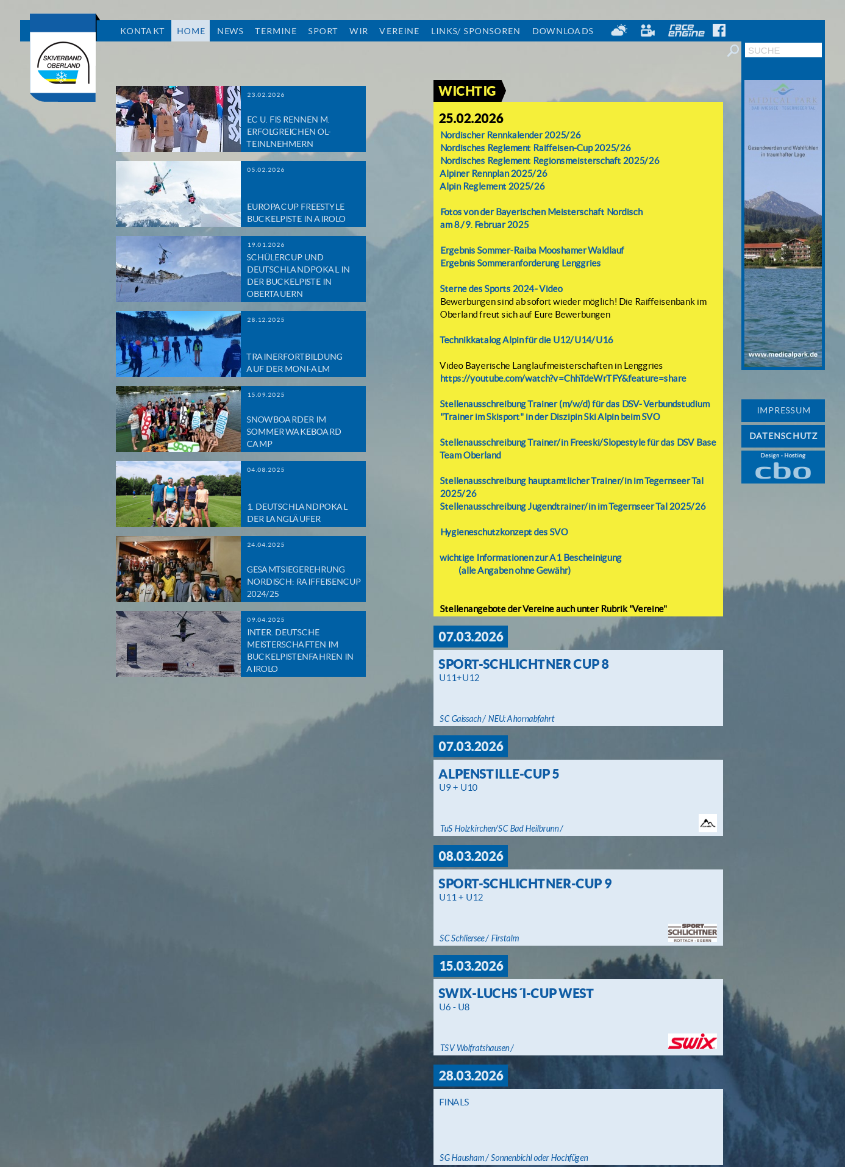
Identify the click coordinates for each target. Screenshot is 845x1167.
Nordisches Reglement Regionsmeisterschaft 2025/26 (549, 160)
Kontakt (142, 31)
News (229, 31)
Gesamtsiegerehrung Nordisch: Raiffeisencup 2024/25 (303, 582)
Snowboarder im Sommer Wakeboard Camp (293, 432)
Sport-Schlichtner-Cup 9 (524, 883)
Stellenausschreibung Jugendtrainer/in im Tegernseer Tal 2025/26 (572, 506)
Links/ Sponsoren (475, 31)
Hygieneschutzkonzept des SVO (504, 532)
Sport (323, 31)
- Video (548, 289)
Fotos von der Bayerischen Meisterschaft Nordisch (542, 212)
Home (190, 31)
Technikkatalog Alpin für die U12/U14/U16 (526, 340)
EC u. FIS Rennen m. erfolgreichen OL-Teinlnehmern (288, 132)
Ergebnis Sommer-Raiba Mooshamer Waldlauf (532, 250)
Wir (358, 31)
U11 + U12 (460, 897)
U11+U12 (458, 678)
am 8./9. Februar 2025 (484, 224)
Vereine (399, 31)
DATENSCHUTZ (783, 436)
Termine (275, 31)
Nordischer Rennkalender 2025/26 (510, 135)
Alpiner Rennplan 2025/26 (493, 173)
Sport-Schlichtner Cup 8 (523, 664)
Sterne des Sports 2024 (487, 289)
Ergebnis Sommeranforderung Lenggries (520, 263)
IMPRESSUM (783, 410)
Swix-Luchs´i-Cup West (516, 993)
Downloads (562, 31)
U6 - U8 (453, 1007)
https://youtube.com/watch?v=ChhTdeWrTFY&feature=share (563, 378)
